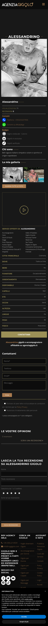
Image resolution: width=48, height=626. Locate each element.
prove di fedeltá (7, 247)
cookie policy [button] (28, 599)
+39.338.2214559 (10, 543)
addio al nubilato (31, 233)
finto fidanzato (7, 242)
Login (39, 580)
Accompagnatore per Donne (27, 552)
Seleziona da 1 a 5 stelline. (11, 488)
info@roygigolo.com (11, 546)
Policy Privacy (21, 407)
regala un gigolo (31, 245)
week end (29, 240)
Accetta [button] (24, 617)
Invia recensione (11, 525)
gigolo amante (30, 235)
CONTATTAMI (24, 334)
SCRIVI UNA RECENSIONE (32, 441)
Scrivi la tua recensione (10, 498)
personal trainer (31, 238)
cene (4, 235)
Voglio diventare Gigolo (27, 545)
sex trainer (29, 242)
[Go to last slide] (4, 68)
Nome (3, 469)
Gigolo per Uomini (25, 567)
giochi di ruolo (7, 238)
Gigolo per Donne (25, 559)
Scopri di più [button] (24, 622)
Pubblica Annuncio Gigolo (41, 546)
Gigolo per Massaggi (25, 581)
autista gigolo (6, 245)
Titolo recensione (8, 479)
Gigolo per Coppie (25, 574)
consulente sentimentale (34, 247)
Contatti (40, 561)
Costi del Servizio (40, 555)
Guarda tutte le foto (14, 186)
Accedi (23, 587)
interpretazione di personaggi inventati (35, 250)
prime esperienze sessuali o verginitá (11, 250)
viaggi (4, 240)
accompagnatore (7, 233)
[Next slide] (43, 68)
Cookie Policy (40, 574)
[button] (45, 591)
